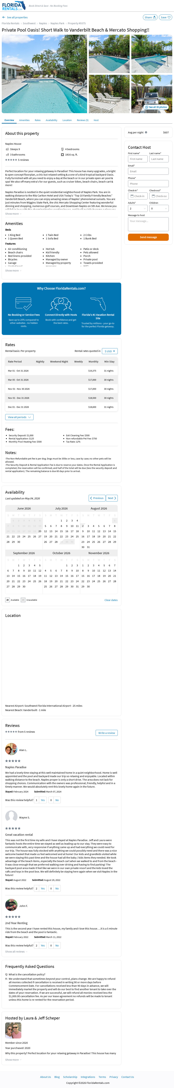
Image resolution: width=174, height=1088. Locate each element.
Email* (131, 165)
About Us (45, 1077)
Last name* (155, 153)
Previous (98, 498)
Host (96, 120)
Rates (38, 120)
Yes (43, 800)
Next (110, 498)
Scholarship (70, 1077)
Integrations (88, 1077)
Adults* (132, 202)
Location (67, 120)
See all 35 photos (158, 107)
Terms (102, 1077)
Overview (9, 120)
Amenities (24, 120)
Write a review (106, 733)
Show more (12, 213)
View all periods (17, 417)
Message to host (136, 215)
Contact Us (127, 1077)
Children (153, 202)
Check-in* (133, 190)
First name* (134, 153)
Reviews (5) (82, 120)
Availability (51, 120)
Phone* (132, 178)
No (57, 800)
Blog (57, 1077)
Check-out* (155, 190)
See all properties (17, 17)
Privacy (113, 1077)
